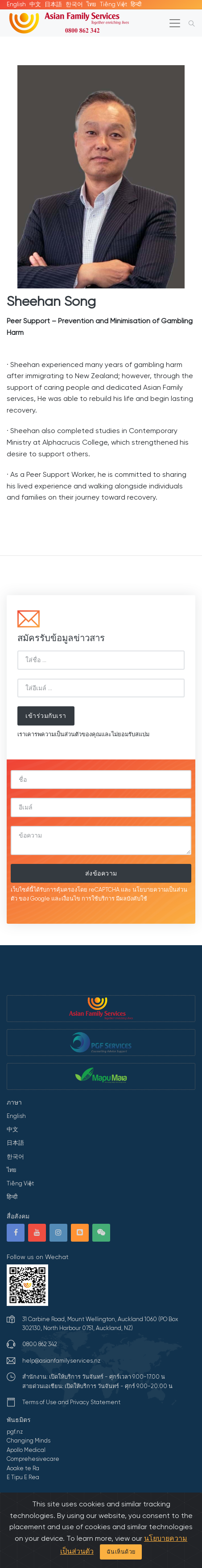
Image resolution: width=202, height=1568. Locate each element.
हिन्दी (136, 4)
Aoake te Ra (23, 1468)
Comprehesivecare (33, 1458)
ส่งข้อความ (101, 873)
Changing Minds (28, 1440)
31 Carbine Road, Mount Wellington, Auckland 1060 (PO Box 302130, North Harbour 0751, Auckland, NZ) (100, 1323)
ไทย (91, 4)
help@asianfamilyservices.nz (61, 1360)
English (16, 4)
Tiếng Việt (113, 4)
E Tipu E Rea (23, 1477)
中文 (35, 4)
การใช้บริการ (98, 898)
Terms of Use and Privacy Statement (71, 1402)
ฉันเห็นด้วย (121, 1551)
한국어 (74, 4)
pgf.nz (15, 1431)
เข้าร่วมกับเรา (45, 715)
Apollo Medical (26, 1450)
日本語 (53, 4)
